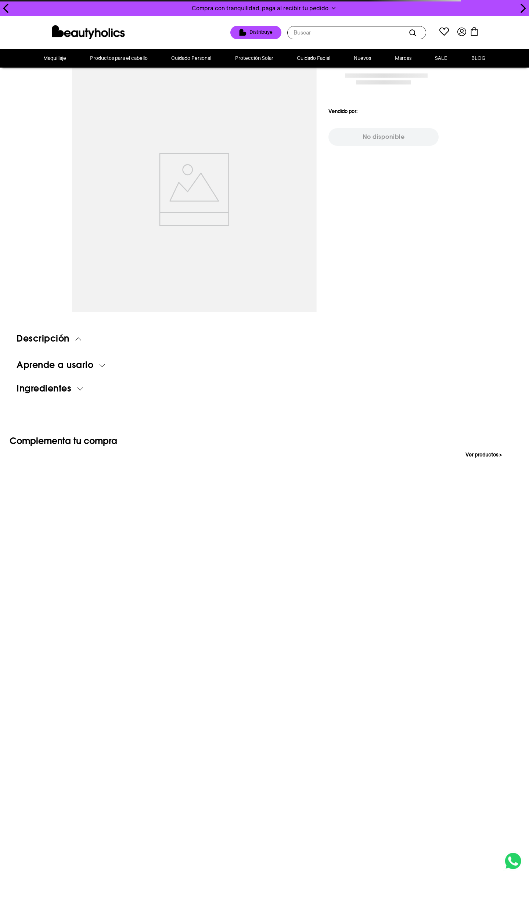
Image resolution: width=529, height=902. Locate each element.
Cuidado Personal (191, 58)
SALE (441, 58)
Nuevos (362, 58)
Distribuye (265, 32)
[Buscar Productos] (418, 32)
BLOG (478, 58)
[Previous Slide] (6, 8)
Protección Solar (254, 58)
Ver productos (483, 455)
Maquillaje (54, 58)
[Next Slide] (523, 8)
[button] (264, 8)
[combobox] (360, 32)
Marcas (403, 58)
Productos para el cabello (119, 58)
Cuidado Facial (313, 58)
